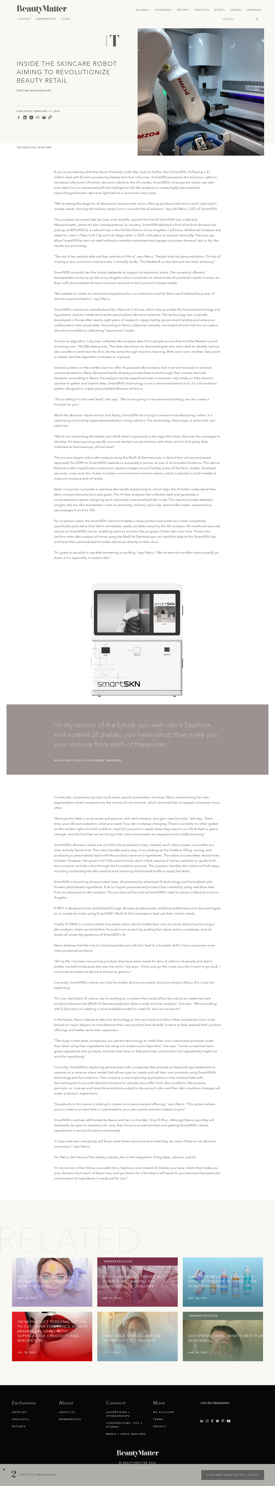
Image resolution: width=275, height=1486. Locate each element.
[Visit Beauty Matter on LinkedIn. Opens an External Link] (201, 1421)
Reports (183, 10)
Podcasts (201, 10)
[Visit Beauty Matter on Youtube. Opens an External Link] (228, 1421)
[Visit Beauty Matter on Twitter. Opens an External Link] (217, 1421)
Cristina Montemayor (34, 90)
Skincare (44, 147)
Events (219, 10)
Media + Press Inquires (126, 1434)
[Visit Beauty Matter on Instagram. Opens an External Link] (207, 1421)
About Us (67, 1412)
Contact (24, 19)
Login (65, 19)
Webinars (254, 10)
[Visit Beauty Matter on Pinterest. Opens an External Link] (223, 1421)
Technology (26, 147)
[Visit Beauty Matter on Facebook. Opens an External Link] (212, 1421)
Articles (19, 1412)
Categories (163, 10)
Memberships (46, 19)
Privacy (160, 1426)
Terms (158, 1419)
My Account (164, 1412)
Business (142, 10)
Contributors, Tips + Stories (124, 1425)
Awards (236, 10)
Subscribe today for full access (233, 1475)
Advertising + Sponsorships (118, 1414)
